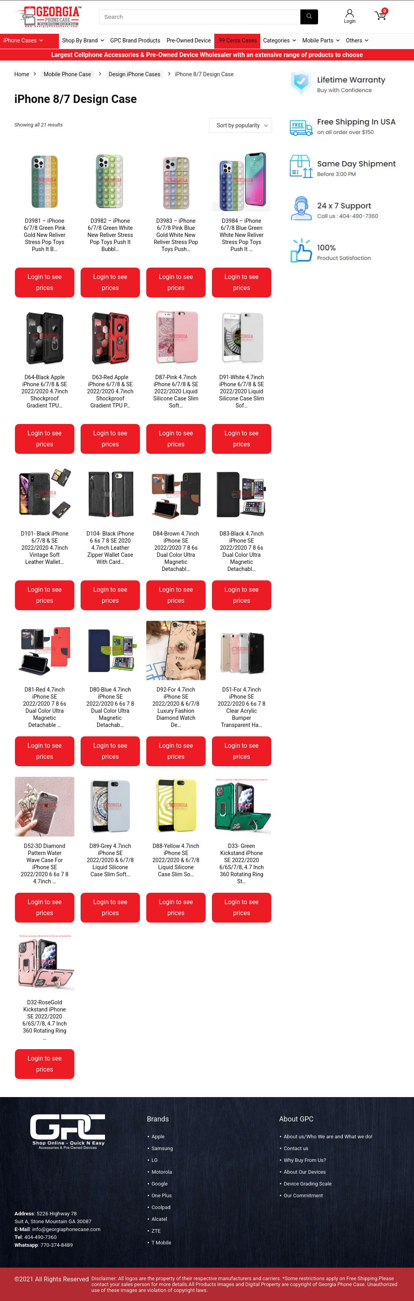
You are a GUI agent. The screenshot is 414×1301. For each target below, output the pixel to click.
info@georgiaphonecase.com (66, 1229)
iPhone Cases (20, 40)
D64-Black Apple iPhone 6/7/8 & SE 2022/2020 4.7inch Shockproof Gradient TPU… (45, 391)
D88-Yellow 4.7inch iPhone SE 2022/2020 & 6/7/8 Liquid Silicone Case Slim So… (176, 860)
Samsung (162, 1148)
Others (354, 40)
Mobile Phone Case (67, 74)
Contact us (296, 1148)
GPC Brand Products (135, 40)
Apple (157, 1137)
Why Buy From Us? (305, 1160)
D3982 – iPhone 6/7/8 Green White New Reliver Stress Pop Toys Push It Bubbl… (110, 235)
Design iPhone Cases (134, 74)
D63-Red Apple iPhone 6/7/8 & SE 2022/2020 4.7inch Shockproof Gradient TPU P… (110, 391)
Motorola (161, 1172)
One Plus (161, 1195)
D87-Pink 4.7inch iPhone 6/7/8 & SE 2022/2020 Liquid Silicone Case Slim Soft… (176, 391)
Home (22, 74)
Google (159, 1184)
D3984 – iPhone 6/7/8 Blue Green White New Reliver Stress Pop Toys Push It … (241, 235)
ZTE (155, 1231)
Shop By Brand (80, 40)
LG (154, 1160)
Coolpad (160, 1207)
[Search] (309, 16)
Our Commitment (303, 1195)
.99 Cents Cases (237, 40)
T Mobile (161, 1243)
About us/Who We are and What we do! (328, 1137)
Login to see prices (45, 282)
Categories (276, 40)
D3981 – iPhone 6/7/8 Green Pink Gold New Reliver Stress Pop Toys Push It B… (45, 235)
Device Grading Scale (308, 1184)
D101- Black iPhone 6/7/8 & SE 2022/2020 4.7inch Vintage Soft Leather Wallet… (44, 547)
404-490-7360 (40, 1237)
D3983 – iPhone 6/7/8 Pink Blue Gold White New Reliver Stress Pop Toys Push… (176, 235)
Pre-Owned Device (189, 40)
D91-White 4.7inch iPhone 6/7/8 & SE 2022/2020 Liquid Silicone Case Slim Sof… (241, 391)
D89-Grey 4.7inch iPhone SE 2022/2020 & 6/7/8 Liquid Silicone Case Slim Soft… (110, 860)
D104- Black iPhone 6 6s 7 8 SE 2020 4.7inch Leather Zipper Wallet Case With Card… (110, 547)
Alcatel (159, 1219)
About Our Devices (305, 1172)
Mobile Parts (317, 40)
